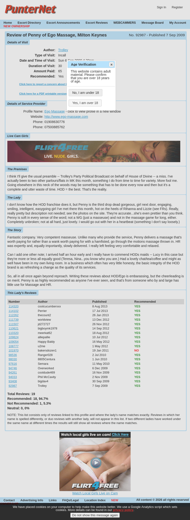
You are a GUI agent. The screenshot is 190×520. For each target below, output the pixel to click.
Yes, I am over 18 (85, 103)
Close (111, 64)
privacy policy (123, 510)
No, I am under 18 (85, 93)
